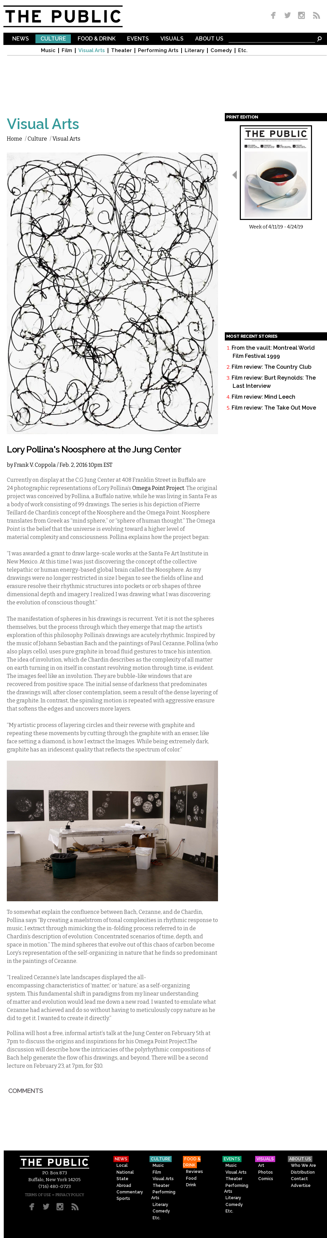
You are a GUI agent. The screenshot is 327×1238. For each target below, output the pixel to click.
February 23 (49, 1066)
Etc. (243, 50)
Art (261, 1165)
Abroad (123, 1185)
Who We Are (303, 1165)
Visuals (172, 39)
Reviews (194, 1171)
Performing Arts (158, 50)
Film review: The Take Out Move (274, 407)
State (122, 1178)
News (20, 39)
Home (14, 139)
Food (191, 1178)
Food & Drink (96, 39)
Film (67, 50)
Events (138, 39)
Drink (191, 1185)
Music (48, 50)
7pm (77, 1066)
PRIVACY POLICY (70, 1195)
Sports (123, 1198)
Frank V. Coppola (35, 465)
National (125, 1172)
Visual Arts (91, 50)
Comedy (221, 50)
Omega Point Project (158, 488)
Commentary (129, 1192)
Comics (265, 1178)
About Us (209, 39)
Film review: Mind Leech (263, 397)
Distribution (303, 1172)
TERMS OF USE (38, 1195)
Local (122, 1165)
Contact (299, 1178)
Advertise (301, 1185)
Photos (265, 1172)
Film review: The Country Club (271, 367)
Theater (121, 50)
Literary (194, 50)
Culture (53, 39)
